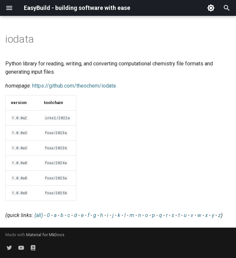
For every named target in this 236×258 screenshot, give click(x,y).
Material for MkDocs (45, 234)
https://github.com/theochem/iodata (74, 86)
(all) (38, 215)
